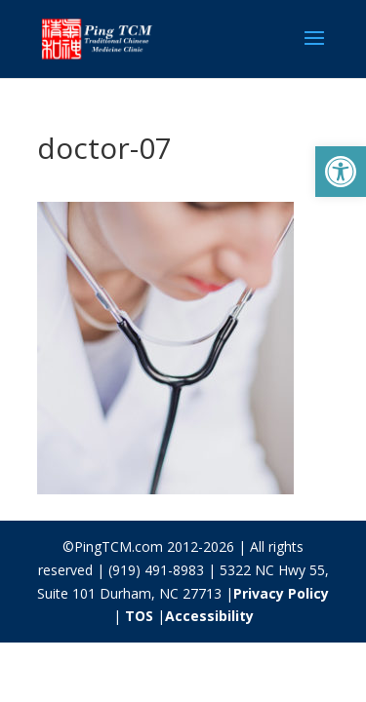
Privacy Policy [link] (281, 593)
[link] (340, 171)
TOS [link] (139, 615)
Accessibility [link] (209, 615)
